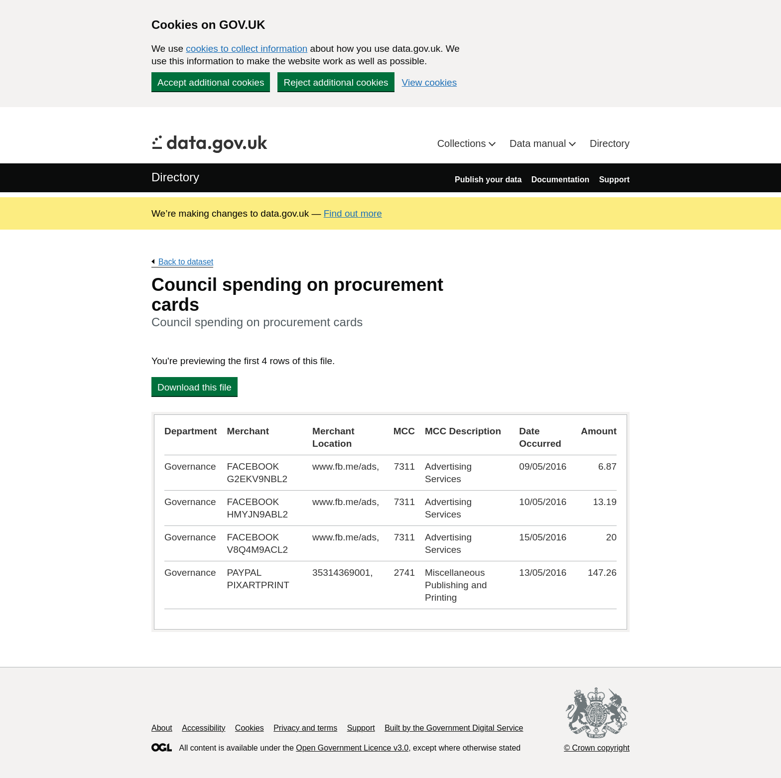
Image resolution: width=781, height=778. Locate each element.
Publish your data (488, 179)
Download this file (194, 387)
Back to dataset (185, 262)
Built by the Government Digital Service (454, 728)
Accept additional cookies (210, 82)
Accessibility (203, 728)
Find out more (353, 213)
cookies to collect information (246, 48)
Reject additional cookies (335, 82)
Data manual (539, 143)
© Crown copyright (597, 748)
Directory (610, 143)
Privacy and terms (305, 728)
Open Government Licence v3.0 (352, 748)
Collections (463, 143)
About (161, 728)
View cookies (429, 82)
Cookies (249, 728)
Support (614, 179)
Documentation (560, 179)
